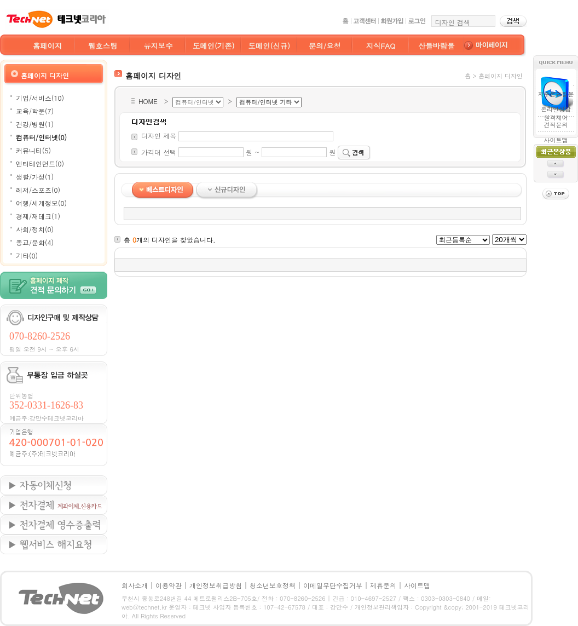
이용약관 (168, 585)
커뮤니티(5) (33, 150)
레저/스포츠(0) (38, 189)
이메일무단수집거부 (332, 585)
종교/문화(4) (35, 242)
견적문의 (556, 124)
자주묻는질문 (555, 94)
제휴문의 (383, 585)
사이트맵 (556, 140)
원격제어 (555, 114)
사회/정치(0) (35, 229)
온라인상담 (556, 109)
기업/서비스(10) (40, 97)
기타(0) (27, 255)
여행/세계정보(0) (41, 203)
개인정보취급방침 (215, 585)
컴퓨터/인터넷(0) (41, 137)
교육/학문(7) (35, 111)
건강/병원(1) (35, 124)
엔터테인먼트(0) (40, 163)
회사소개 (135, 585)
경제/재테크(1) (38, 216)
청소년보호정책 (273, 585)
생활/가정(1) (35, 176)
